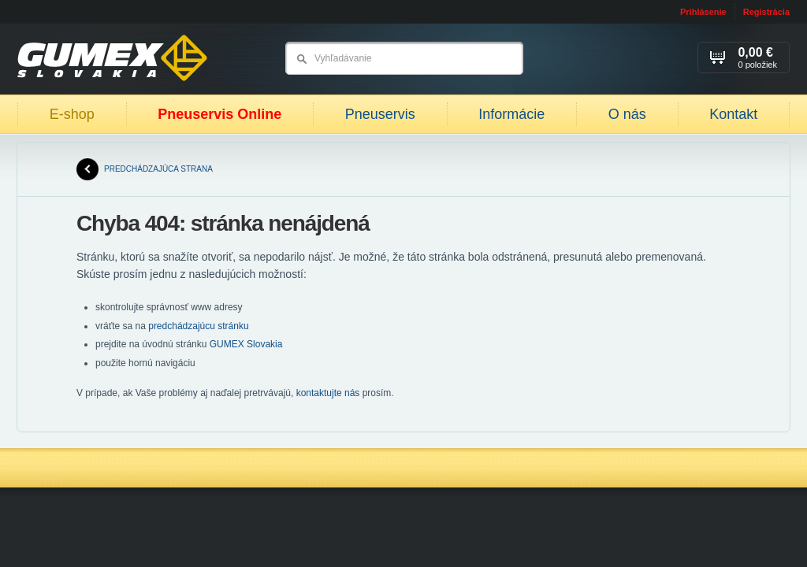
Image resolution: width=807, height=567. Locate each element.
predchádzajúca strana (144, 169)
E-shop (72, 114)
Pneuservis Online (219, 114)
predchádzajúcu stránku (198, 326)
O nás (627, 114)
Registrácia (766, 12)
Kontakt (733, 114)
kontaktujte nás (328, 392)
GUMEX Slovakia (246, 344)
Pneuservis (380, 114)
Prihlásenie (703, 12)
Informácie (511, 114)
